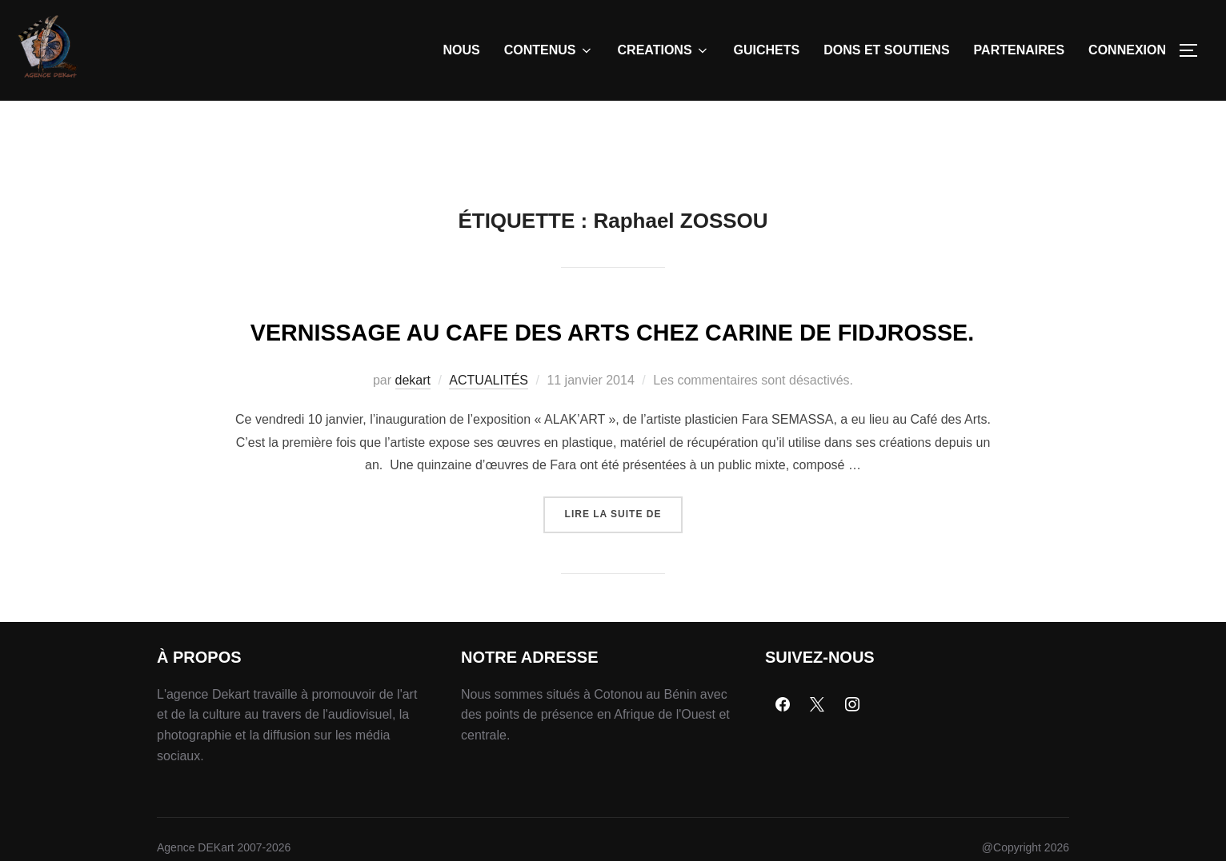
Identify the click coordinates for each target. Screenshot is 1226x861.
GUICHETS (767, 50)
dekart (413, 464)
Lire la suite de (624, 592)
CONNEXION (1127, 50)
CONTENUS (549, 50)
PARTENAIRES (1019, 50)
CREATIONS (664, 50)
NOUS (461, 50)
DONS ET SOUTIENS (886, 50)
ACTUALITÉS (488, 464)
